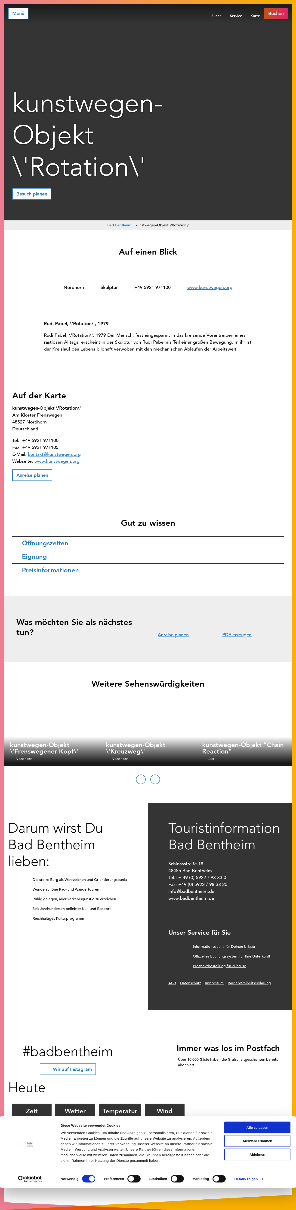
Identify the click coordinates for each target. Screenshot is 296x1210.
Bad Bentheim (119, 225)
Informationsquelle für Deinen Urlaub (224, 946)
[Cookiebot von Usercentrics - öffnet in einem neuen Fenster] (30, 1201)
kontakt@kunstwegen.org (54, 454)
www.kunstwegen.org (209, 287)
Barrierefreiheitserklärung (249, 983)
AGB (172, 983)
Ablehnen (257, 1176)
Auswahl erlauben (257, 1163)
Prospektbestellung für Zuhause (219, 966)
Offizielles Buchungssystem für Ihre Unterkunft (231, 956)
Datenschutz (190, 983)
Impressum (214, 983)
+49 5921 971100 (152, 287)
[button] (276, 13)
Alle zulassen (257, 1149)
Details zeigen (246, 1201)
